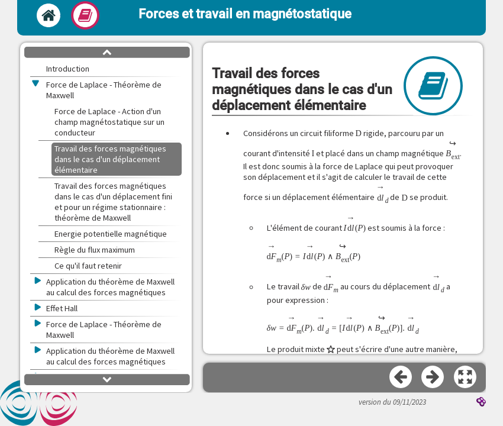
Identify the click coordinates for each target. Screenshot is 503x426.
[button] (466, 377)
